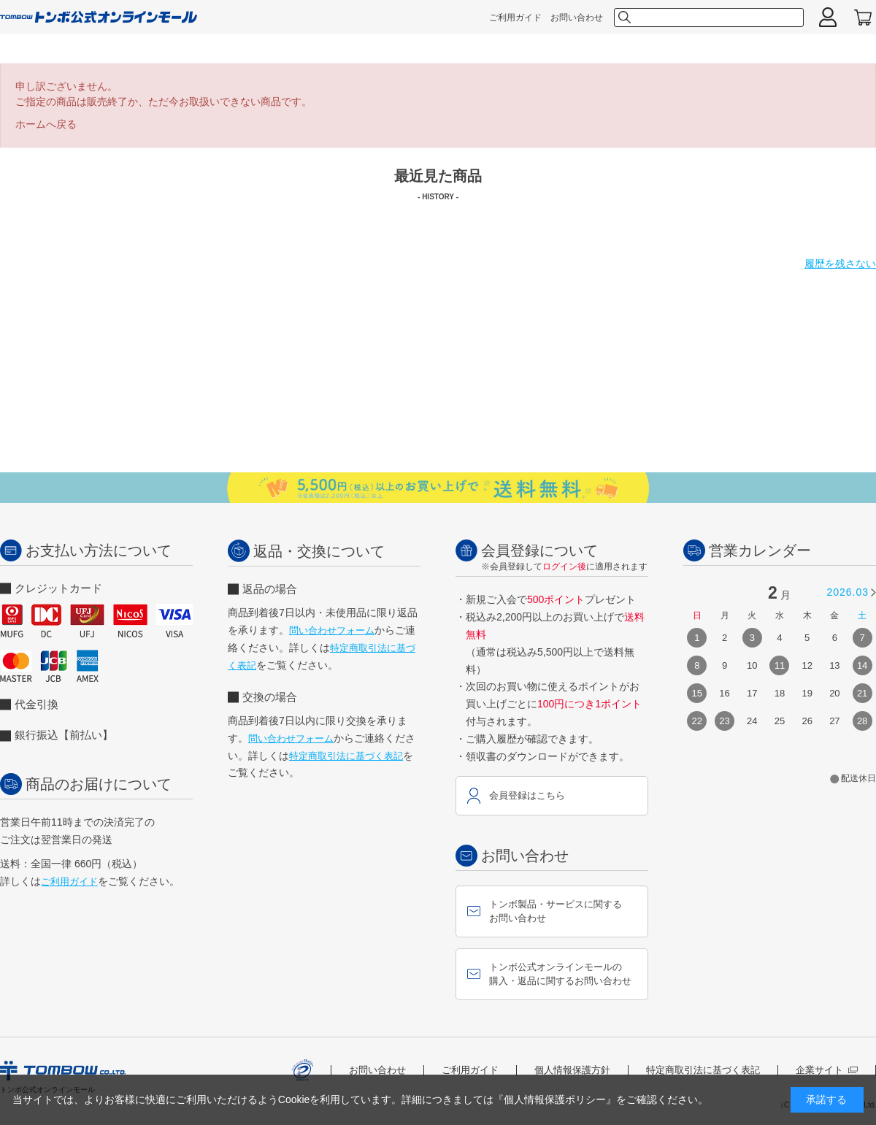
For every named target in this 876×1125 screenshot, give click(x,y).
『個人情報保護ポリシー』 (554, 1099)
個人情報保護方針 (572, 1069)
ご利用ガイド (515, 17)
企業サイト (827, 1069)
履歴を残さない (840, 263)
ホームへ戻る (46, 124)
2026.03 (847, 592)
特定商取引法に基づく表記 (346, 755)
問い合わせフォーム (331, 630)
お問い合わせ (576, 17)
